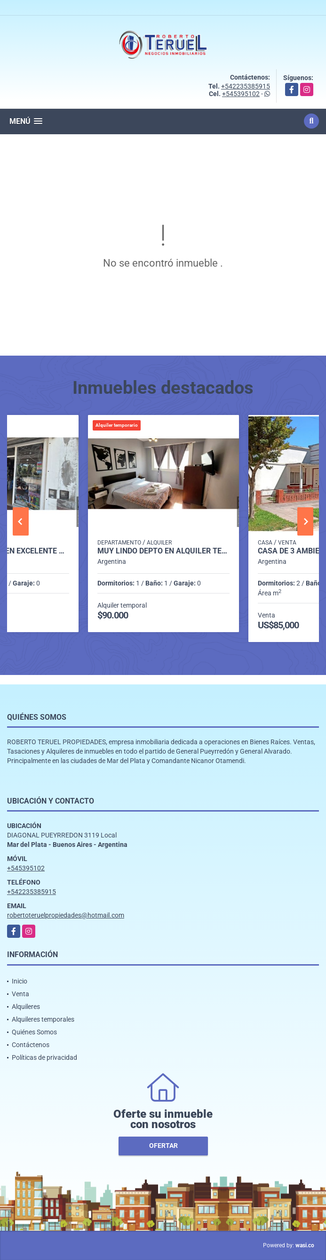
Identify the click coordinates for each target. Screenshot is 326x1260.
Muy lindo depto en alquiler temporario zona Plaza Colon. (163, 551)
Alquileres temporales (43, 1019)
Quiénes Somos (34, 1032)
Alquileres (26, 1006)
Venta (20, 994)
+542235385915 (245, 86)
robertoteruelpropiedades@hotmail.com (65, 915)
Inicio (19, 981)
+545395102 (241, 94)
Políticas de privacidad (44, 1057)
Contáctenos (30, 1045)
